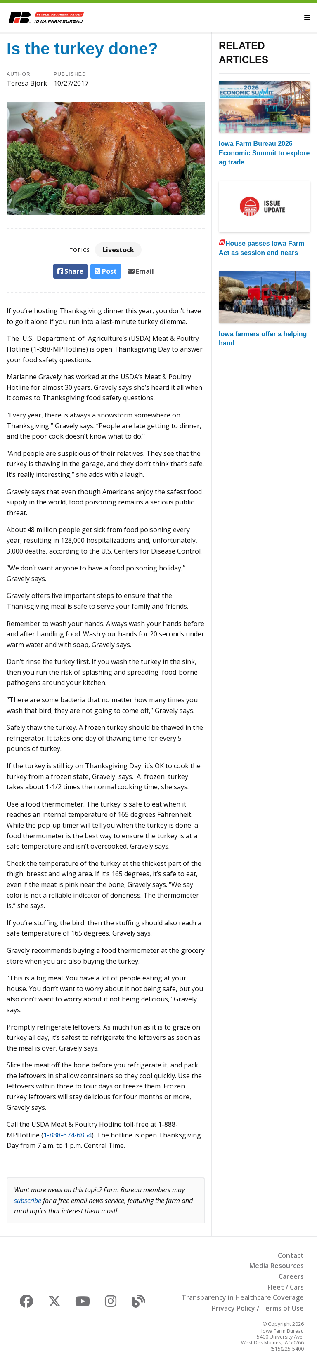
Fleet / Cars (285, 1287)
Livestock (118, 249)
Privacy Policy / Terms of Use (258, 1308)
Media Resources (276, 1265)
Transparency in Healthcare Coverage (243, 1297)
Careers (291, 1276)
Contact (291, 1255)
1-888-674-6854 (67, 1135)
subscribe (27, 1200)
